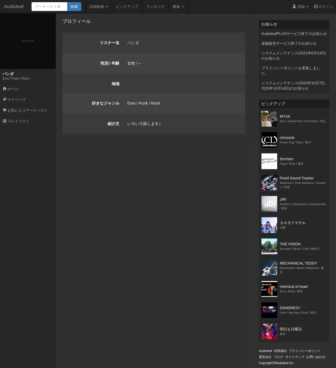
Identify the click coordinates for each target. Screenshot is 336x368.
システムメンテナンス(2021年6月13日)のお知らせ (293, 55)
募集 (178, 6)
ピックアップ (127, 6)
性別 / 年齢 (110, 63)
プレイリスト (16, 121)
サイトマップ (294, 357)
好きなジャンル (105, 103)
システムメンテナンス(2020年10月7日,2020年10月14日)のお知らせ (293, 85)
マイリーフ (14, 99)
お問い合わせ (315, 357)
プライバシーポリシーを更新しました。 (290, 70)
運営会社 (265, 357)
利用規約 (280, 351)
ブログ (278, 357)
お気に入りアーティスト (25, 110)
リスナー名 (109, 42)
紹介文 (113, 123)
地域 (115, 83)
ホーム (10, 89)
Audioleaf (14, 6)
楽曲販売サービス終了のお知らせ (289, 43)
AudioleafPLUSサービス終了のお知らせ (294, 34)
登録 (300, 6)
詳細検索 (99, 6)
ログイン (323, 6)
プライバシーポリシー (305, 351)
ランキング (155, 6)
